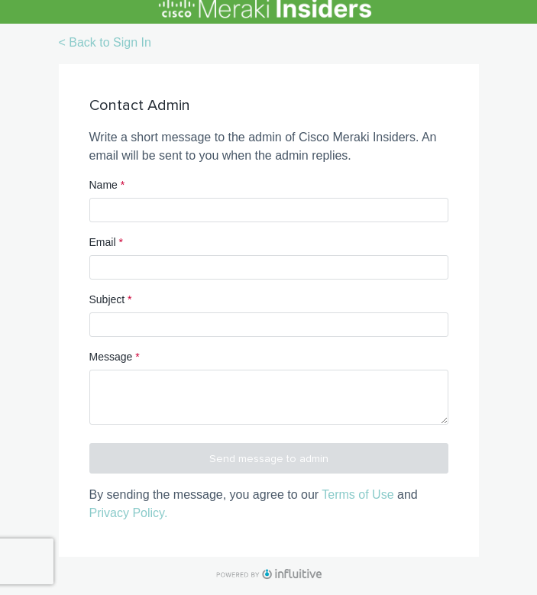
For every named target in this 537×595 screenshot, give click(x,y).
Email (106, 242)
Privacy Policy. (128, 512)
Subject (110, 299)
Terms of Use (357, 494)
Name (107, 185)
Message (114, 357)
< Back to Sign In (105, 42)
